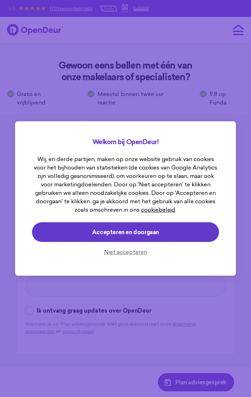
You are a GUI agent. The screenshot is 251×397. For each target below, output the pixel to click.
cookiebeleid (158, 209)
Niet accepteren (125, 251)
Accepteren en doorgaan (125, 232)
